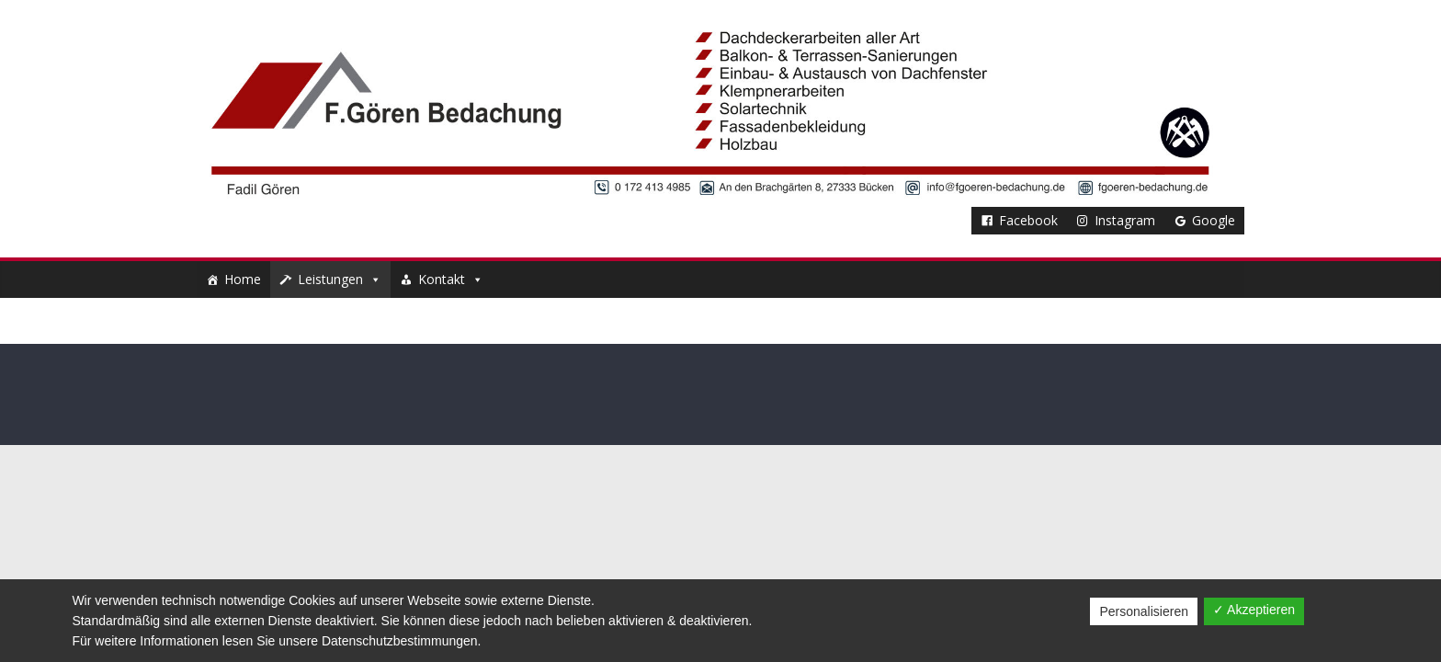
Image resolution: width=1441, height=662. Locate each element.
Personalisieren (1143, 611)
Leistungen (339, 279)
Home (242, 279)
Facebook (1028, 220)
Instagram (1125, 220)
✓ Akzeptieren (1254, 609)
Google (1213, 220)
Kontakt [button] (450, 279)
